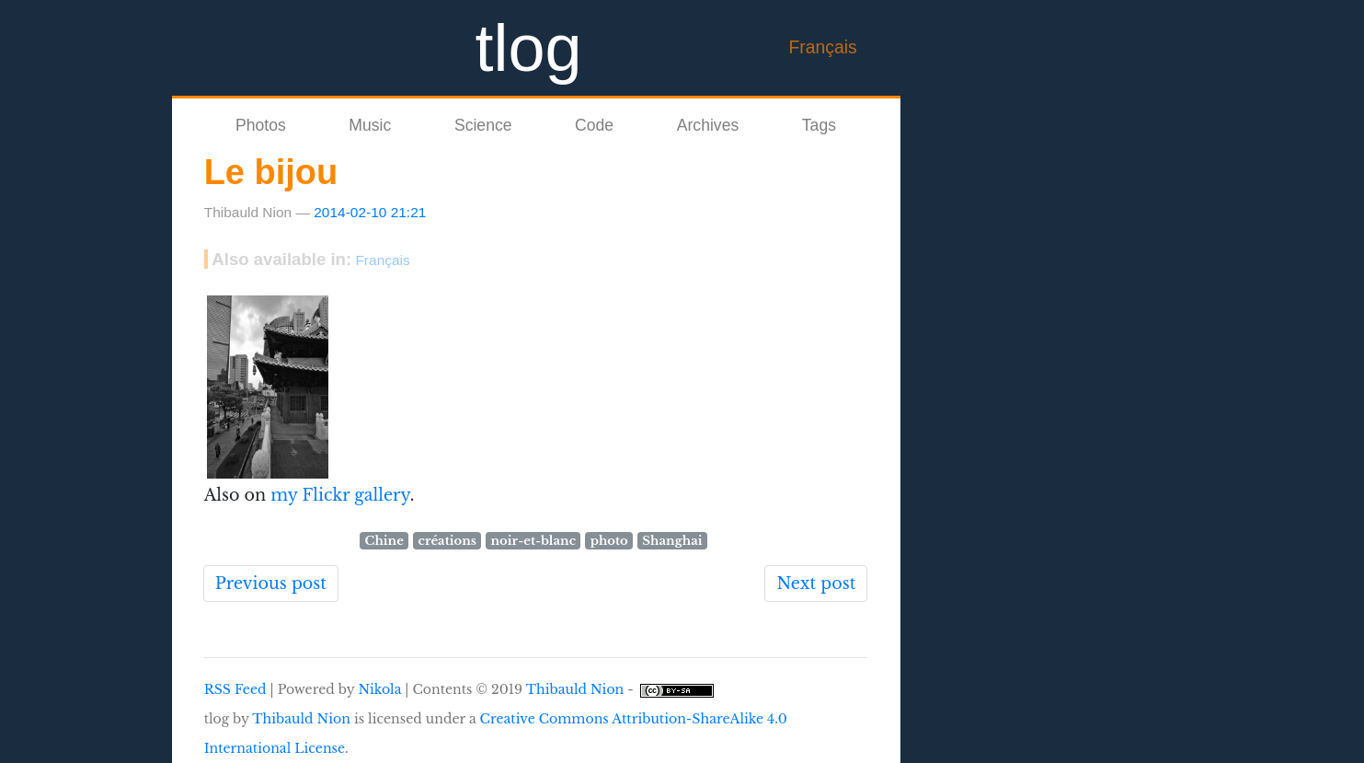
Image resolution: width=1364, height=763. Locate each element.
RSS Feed (235, 689)
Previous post (271, 583)
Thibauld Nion (575, 689)
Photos (260, 125)
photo (609, 541)
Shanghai (672, 541)
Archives (708, 125)
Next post (815, 583)
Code (594, 125)
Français (823, 47)
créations (447, 541)
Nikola (379, 689)
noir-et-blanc (534, 541)
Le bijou (271, 172)
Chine (384, 541)
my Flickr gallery (338, 495)
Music (370, 125)
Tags (819, 125)
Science (483, 125)
